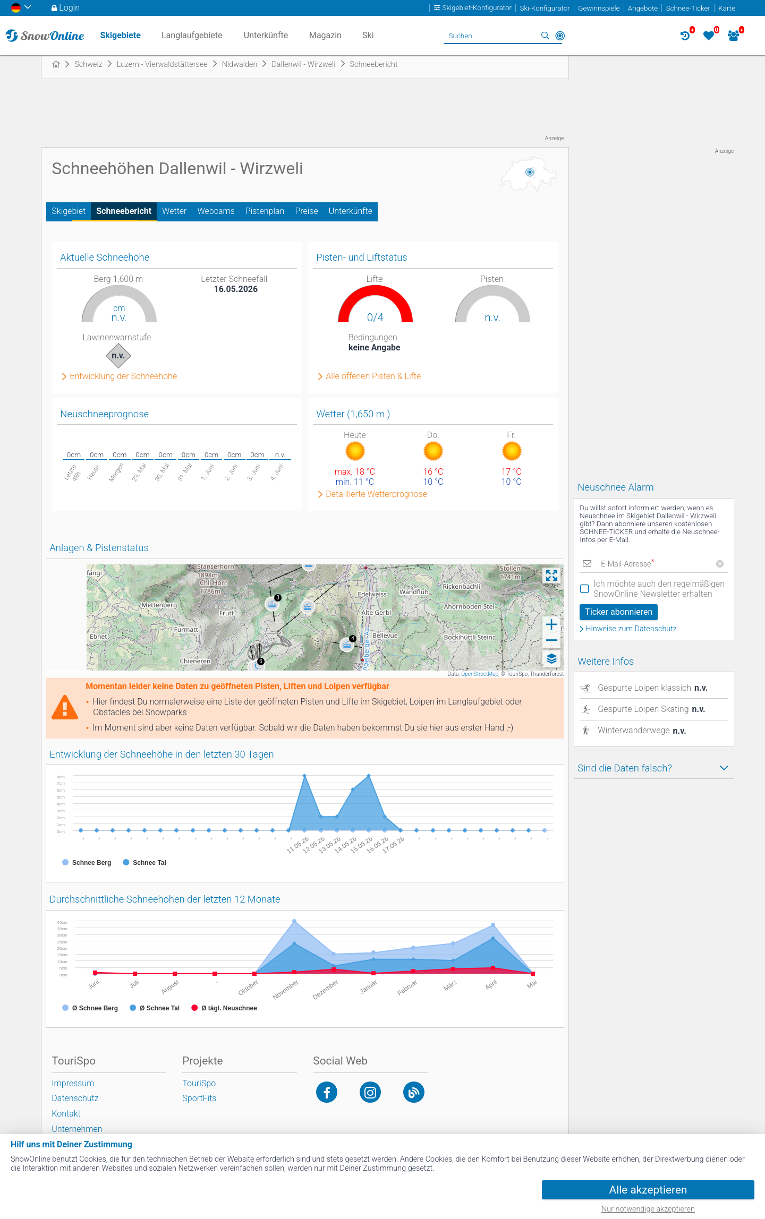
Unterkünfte (350, 211)
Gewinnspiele (598, 8)
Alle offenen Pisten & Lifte (373, 376)
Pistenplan (265, 211)
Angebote (643, 8)
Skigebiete (120, 35)
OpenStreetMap (479, 674)
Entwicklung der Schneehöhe (123, 376)
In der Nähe (560, 35)
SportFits (199, 1098)
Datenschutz (75, 1098)
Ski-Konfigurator (545, 8)
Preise (306, 211)
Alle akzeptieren (648, 1189)
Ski (368, 35)
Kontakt (66, 1114)
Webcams (215, 211)
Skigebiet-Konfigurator (477, 8)
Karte (726, 8)
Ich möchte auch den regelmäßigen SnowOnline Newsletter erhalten (659, 589)
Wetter (174, 211)
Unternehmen (77, 1129)
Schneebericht (123, 211)
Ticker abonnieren (618, 612)
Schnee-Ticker (688, 8)
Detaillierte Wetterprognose (376, 494)
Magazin (325, 35)
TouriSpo (199, 1083)
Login (69, 8)
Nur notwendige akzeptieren (648, 1209)
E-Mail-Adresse (627, 564)
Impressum (73, 1083)
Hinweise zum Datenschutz (631, 629)
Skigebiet (69, 211)
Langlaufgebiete (192, 35)
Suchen (545, 35)
